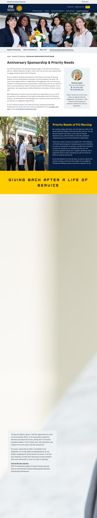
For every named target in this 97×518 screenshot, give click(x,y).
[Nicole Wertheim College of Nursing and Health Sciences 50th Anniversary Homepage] (14, 9)
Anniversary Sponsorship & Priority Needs (40, 56)
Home (9, 56)
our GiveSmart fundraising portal (25, 109)
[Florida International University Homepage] (16, 1)
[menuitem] (38, 11)
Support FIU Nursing (13, 50)
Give (87, 7)
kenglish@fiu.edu (78, 89)
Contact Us (70, 7)
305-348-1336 (78, 87)
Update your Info (79, 7)
